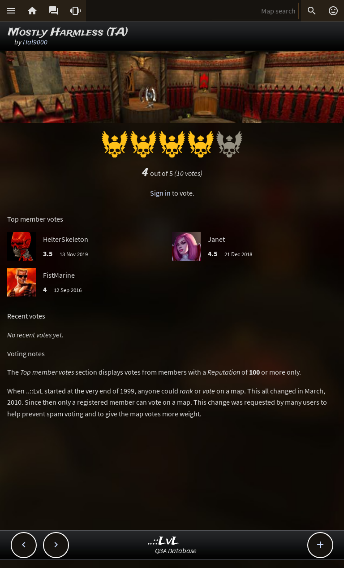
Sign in (160, 192)
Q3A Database (176, 550)
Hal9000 (35, 41)
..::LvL (164, 541)
